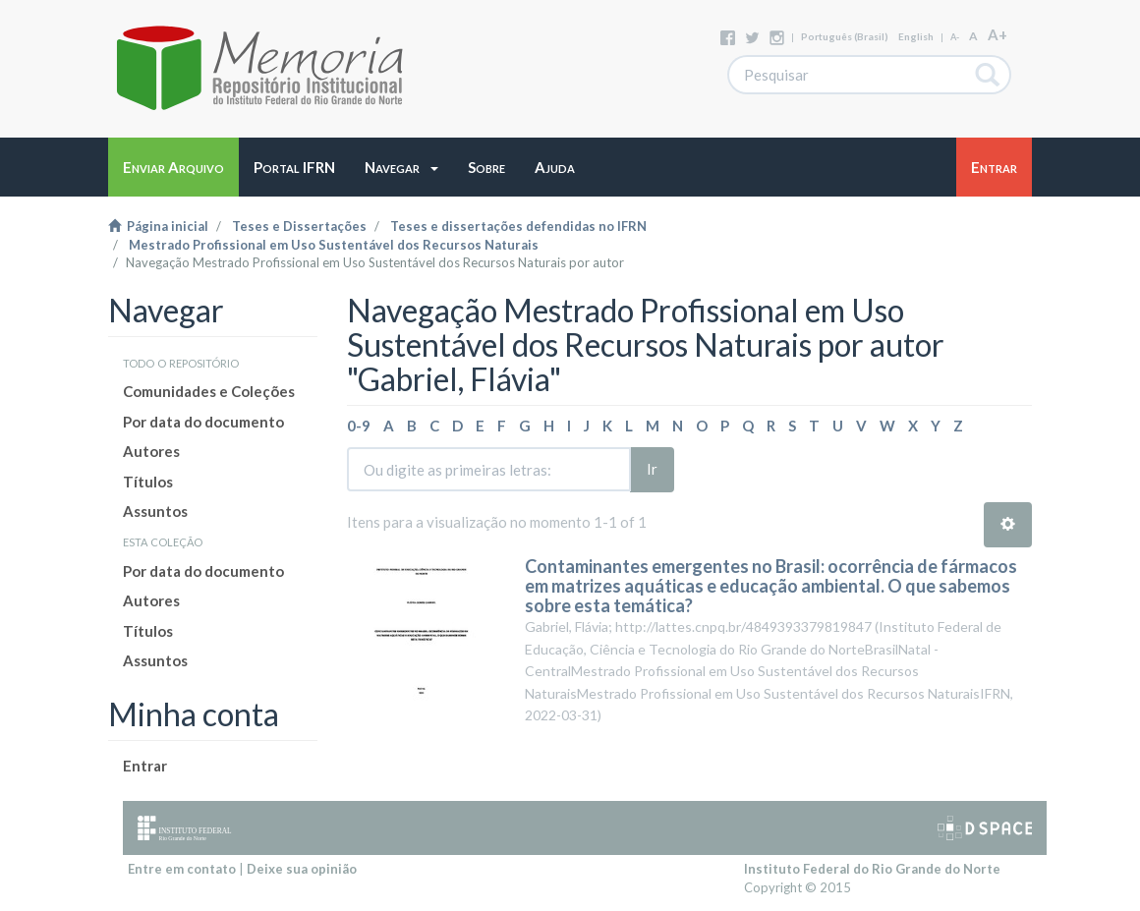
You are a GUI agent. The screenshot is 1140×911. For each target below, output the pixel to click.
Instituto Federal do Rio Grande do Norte (872, 869)
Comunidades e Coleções (209, 391)
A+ (997, 34)
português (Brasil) (844, 36)
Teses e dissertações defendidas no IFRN (518, 226)
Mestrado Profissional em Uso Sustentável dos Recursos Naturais (334, 245)
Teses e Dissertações (299, 226)
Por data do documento (203, 421)
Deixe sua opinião (302, 869)
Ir (652, 469)
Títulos (148, 481)
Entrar (145, 765)
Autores (151, 451)
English (916, 36)
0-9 (358, 425)
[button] (401, 167)
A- (954, 36)
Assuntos (155, 511)
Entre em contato (182, 869)
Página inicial (158, 226)
